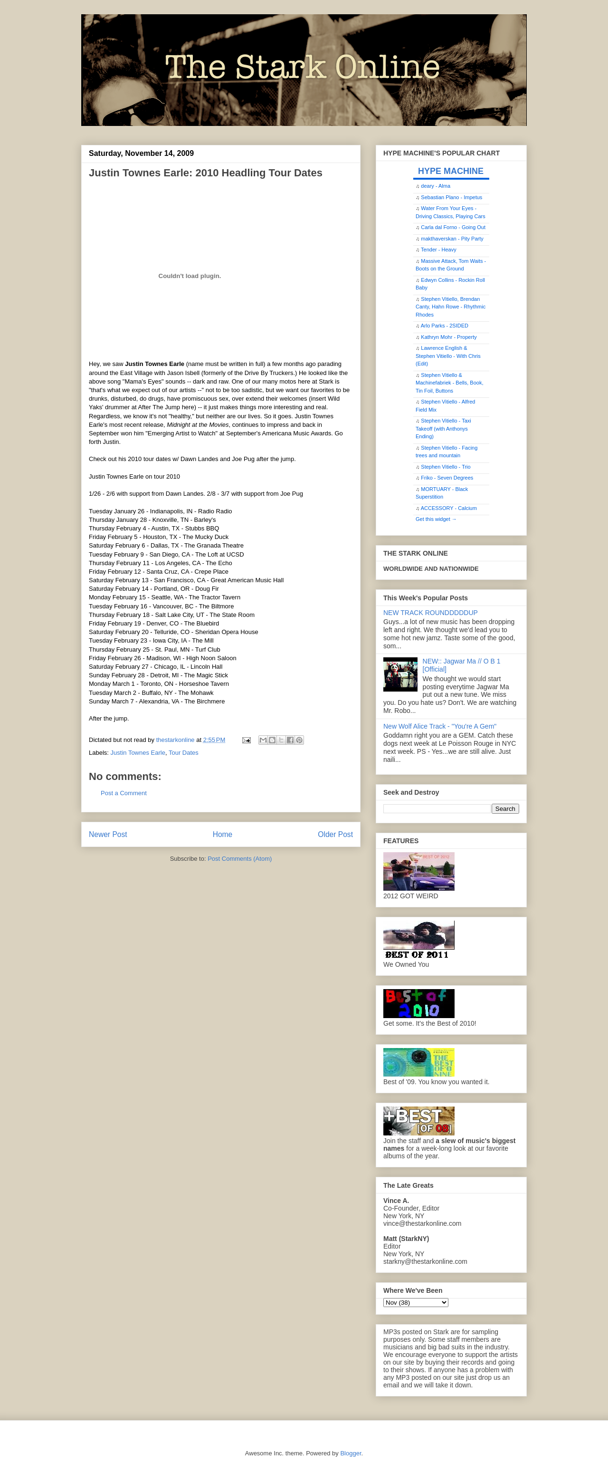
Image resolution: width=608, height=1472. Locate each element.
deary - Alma (435, 186)
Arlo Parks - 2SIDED (444, 325)
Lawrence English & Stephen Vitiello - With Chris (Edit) (448, 355)
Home (223, 834)
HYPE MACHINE (451, 170)
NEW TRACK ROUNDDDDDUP (430, 612)
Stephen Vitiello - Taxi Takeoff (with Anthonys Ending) (443, 428)
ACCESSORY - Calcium (449, 508)
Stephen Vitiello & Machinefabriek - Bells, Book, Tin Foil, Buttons (449, 383)
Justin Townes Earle (138, 752)
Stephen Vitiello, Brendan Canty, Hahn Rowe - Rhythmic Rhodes (450, 306)
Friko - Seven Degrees (447, 478)
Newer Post (108, 834)
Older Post (335, 834)
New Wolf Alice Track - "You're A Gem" (439, 726)
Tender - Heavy (438, 249)
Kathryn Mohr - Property (448, 337)
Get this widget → (436, 519)
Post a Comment (124, 793)
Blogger (350, 1453)
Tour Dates (184, 752)
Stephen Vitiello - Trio (445, 467)
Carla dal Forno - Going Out (453, 227)
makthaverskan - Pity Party (452, 238)
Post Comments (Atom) (240, 858)
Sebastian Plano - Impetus (451, 197)
